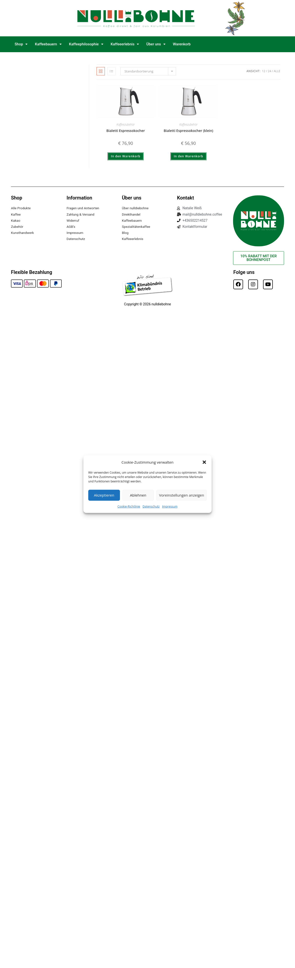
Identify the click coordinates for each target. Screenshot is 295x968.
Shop (21, 44)
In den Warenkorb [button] (125, 156)
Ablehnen (138, 495)
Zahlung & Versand (81, 214)
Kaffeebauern (48, 44)
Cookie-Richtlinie (129, 506)
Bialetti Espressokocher (125, 130)
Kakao (15, 220)
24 (269, 71)
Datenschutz (151, 506)
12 (263, 71)
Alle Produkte (21, 208)
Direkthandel (131, 214)
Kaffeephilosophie (86, 44)
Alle (277, 71)
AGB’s (71, 227)
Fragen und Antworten (83, 208)
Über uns (156, 44)
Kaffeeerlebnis (125, 44)
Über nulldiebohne (135, 208)
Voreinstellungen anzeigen (181, 495)
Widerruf (73, 220)
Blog (125, 233)
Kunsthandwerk (23, 233)
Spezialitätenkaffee (136, 227)
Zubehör (17, 227)
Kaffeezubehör (126, 124)
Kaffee (16, 214)
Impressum (169, 506)
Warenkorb (182, 44)
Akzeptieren (104, 495)
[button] (204, 462)
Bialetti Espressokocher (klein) (188, 130)
